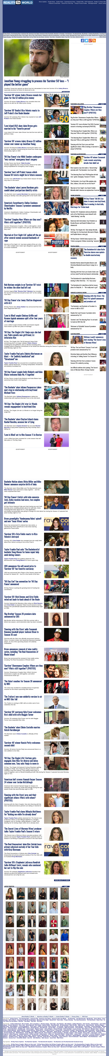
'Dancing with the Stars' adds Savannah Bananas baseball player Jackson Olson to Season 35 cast (21, 632)
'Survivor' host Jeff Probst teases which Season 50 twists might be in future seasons (23, 173)
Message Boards (92, 3)
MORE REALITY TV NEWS (62, 880)
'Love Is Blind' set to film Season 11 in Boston (23, 434)
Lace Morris (85, 1034)
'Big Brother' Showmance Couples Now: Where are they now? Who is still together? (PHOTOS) (85, 118)
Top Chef (67, 37)
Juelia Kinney (43, 1034)
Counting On (103, 33)
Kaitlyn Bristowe (77, 1023)
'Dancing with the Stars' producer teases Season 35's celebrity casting (83, 362)
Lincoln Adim (52, 1027)
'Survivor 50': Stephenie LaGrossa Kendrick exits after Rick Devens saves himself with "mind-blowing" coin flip (83, 214)
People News (51, 1)
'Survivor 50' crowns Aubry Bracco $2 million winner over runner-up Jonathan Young (22, 142)
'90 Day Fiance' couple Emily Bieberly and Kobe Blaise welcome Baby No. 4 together (23, 373)
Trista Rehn (87, 1026)
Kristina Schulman (57, 1032)
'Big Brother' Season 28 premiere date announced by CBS (20, 615)
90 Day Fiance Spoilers (17, 1041)
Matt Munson (45, 1035)
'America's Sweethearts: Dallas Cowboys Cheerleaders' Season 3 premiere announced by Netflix (22, 206)
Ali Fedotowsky (64, 1025)
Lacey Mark (61, 1035)
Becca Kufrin (25, 1023)
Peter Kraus (65, 1031)
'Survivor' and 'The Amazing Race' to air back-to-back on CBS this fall (84, 320)
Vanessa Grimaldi (90, 1030)
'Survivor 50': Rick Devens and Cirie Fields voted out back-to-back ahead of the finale (22, 598)
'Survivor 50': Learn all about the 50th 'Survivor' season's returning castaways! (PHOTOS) (85, 125)
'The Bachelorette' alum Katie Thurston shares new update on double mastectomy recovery (88, 253)
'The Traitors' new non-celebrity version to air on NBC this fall (23, 698)
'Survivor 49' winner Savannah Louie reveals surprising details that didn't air (94, 160)
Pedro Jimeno (32, 343)
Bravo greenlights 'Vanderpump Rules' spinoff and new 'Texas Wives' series (22, 520)
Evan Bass (43, 1031)
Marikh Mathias (21, 1030)
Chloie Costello (21, 734)
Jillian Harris (81, 1025)
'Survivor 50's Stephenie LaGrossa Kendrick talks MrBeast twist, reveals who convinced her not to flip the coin (22, 865)
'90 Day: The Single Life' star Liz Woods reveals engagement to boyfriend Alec (20, 405)
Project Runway (7, 37)
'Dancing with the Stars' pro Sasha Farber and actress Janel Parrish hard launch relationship (84, 273)
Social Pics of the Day (67, 3)
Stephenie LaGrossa (25, 871)
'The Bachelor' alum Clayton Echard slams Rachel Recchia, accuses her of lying (21, 420)
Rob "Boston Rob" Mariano (23, 291)
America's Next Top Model (46, 33)
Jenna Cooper (30, 1029)
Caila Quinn (94, 1032)
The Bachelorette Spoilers (45, 1041)
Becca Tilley (86, 1032)
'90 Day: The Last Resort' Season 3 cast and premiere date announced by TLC (84, 348)
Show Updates (43, 1)
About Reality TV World (28, 1016)
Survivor (47, 37)
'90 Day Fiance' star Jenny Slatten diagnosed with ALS (22, 301)
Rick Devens (38, 603)
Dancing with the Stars (16, 35)
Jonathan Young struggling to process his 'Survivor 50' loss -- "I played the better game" (36, 82)
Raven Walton (83, 1036)
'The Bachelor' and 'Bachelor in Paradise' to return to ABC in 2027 (84, 307)
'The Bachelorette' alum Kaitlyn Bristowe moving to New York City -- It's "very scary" (83, 279)
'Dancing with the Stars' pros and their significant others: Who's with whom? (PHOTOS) (20, 798)
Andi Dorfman (95, 1023)
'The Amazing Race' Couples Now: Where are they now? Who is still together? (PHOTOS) (84, 132)
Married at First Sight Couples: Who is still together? (75, 1046)
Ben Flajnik (38, 1025)
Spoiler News (59, 1)
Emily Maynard (30, 1025)
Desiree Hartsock (13, 1025)
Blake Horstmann (69, 1027)
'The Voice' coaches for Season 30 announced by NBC (23, 682)
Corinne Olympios (95, 1034)
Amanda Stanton (23, 1034)
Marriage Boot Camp (75, 35)
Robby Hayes (32, 1036)
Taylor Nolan (12, 1035)
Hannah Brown (35, 1027)
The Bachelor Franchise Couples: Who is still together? (57, 1045)
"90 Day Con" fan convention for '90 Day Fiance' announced (21, 583)
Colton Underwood (15, 1023)
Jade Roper (50, 1031)
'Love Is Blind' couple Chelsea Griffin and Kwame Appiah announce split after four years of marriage (23, 318)
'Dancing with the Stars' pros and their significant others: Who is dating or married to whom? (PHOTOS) (85, 146)
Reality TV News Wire (100, 1)
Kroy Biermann (17, 856)
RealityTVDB (80, 1)
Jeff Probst (16, 179)
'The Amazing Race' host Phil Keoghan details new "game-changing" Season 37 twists (84, 175)
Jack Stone (68, 1035)
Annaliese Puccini (49, 1030)
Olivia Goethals (67, 1029)
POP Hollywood (89, 1)
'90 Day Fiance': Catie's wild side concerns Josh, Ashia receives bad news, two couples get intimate (22, 500)
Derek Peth (20, 1035)
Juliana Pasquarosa (23, 396)
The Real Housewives (17, 37)
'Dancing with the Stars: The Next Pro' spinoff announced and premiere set (94, 298)
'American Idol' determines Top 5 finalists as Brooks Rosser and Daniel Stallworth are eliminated (84, 223)
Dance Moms (6, 35)
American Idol (24, 33)
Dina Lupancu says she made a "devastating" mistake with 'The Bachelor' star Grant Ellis (84, 169)
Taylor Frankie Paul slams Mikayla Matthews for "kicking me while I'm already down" (22, 813)
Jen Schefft (60, 1026)
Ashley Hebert (46, 1025)
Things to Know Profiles (80, 3)
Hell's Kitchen (38, 35)
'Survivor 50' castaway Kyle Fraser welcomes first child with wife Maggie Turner (22, 713)
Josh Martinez (37, 1037)
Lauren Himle (78, 1034)
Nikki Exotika (25, 163)
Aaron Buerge (79, 1026)
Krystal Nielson (31, 1030)
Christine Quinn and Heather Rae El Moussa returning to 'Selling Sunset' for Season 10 (84, 355)
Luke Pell (39, 1036)
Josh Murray (73, 1031)
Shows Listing (102, 3)
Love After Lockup (64, 35)
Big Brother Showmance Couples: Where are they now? (44, 1046)
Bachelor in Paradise (59, 33)
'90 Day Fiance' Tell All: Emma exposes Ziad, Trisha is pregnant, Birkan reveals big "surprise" (85, 240)
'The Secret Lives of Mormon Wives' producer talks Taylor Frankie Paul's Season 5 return (23, 830)
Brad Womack (55, 1025)
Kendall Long (21, 1029)
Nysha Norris (39, 1030)
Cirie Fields (16, 540)
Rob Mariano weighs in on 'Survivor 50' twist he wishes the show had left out (22, 286)
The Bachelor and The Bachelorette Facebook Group (68, 1041)
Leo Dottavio (60, 1027)
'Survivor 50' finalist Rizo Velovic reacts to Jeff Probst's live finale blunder (21, 112)
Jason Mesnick (90, 1025)
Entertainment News (70, 1)
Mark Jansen (45, 1037)
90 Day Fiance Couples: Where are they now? (23, 1044)
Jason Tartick (88, 1027)
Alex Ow (29, 1037)
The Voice (73, 37)
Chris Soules (86, 1023)
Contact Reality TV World (62, 1016)
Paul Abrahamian (93, 1036)
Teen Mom (52, 37)
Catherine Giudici (101, 1031)
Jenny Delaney (48, 1029)
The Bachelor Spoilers (31, 1041)
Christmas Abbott (21, 1037)
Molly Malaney (20, 1032)
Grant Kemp (55, 1036)
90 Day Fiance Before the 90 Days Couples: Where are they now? (55, 1044)
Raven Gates (27, 1035)
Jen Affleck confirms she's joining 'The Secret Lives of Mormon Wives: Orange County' (84, 368)
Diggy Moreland (23, 1036)
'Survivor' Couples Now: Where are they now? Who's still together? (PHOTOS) (22, 221)
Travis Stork (33, 1026)
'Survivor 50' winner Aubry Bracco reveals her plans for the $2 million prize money (23, 96)
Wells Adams (16, 1031)
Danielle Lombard (69, 1032)
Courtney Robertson (9, 1032)
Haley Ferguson (13, 1034)
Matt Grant (6, 1026)
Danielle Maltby (25, 1031)
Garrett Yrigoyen (97, 1027)
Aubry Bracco (63, 88)
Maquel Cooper (39, 1029)
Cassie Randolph (96, 1026)
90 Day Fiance (6, 33)
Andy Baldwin (14, 1026)
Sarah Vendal (53, 1035)
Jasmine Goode (36, 1035)
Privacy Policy (75, 1016)
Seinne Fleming (58, 1029)
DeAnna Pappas (99, 1025)
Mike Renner (8, 490)
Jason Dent (53, 1037)
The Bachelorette (77, 33)
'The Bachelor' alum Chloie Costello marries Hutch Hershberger (22, 728)
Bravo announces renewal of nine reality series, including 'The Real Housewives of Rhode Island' (21, 652)
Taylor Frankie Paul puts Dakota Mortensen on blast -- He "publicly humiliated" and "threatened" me (23, 356)
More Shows (103, 36)
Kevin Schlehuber (74, 1036)
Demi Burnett (43, 1027)
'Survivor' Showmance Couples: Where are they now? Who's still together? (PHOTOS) (23, 667)
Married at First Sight (86, 35)
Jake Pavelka (73, 1025)
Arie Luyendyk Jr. (35, 1023)
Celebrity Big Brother (93, 33)
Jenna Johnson (63, 1036)
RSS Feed (85, 1016)
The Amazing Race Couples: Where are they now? (88, 1044)
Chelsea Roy (58, 1030)
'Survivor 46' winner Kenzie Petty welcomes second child (22, 744)
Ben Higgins (68, 1023)
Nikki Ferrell (91, 1031)
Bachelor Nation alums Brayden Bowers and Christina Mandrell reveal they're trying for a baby (84, 265)
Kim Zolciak (32, 853)
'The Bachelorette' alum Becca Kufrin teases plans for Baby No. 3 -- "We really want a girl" (84, 286)
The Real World (91, 1020)
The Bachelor (68, 33)
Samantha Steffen (60, 1034)
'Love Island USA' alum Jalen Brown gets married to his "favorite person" (20, 127)
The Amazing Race (16, 33)
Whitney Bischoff (82, 1031)
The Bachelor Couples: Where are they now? (86, 1045)
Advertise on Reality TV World (45, 1016)
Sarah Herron (47, 1036)
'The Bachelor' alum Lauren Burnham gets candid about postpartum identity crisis (21, 189)
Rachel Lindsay (45, 1023)
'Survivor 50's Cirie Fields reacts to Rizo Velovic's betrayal (20, 535)
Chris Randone (79, 1027)
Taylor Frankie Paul (10, 363)
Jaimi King (85, 1035)
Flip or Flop (31, 35)
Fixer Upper (25, 35)
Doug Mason (20, 560)
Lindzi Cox (51, 1034)
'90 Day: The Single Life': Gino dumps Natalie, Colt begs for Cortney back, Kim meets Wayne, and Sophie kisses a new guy (85, 232)
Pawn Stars (60, 1020)
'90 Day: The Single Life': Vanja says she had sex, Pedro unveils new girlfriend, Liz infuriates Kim (22, 335)
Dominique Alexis (94, 1035)
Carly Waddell (35, 1031)
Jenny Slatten (21, 307)
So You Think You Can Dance (36, 37)
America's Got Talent (34, 33)
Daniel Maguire (77, 1035)
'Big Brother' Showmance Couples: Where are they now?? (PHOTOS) (93, 110)
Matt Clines (60, 1037)
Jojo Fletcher (60, 1023)
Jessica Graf (12, 1037)
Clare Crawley (78, 1032)
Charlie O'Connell (42, 1026)
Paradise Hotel (102, 35)
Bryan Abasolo (80, 1030)
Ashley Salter (69, 1034)
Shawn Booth (57, 1031)
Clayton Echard (21, 426)
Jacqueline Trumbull (69, 1030)
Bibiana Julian (95, 1029)
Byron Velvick (52, 1026)
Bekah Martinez (12, 1030)
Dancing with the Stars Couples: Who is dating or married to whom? (22, 1045)
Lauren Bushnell (7, 1031)
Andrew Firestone (69, 1026)
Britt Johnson (86, 1029)
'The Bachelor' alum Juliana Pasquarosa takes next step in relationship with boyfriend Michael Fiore (22, 390)
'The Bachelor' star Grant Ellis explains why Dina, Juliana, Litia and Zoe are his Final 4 (83, 182)
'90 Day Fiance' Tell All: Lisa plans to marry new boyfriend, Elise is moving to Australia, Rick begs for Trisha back (88, 202)
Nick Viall (53, 1023)
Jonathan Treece (13, 1036)
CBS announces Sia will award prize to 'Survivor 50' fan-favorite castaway (20, 567)
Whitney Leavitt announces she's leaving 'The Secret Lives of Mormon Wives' (95, 340)
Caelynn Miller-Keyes (24, 1027)
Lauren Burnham (22, 194)
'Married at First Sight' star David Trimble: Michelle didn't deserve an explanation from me (85, 189)
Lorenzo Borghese (24, 1026)
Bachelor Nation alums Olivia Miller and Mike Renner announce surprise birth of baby (22, 483)
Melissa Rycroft (39, 1032)
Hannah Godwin (12, 1027)
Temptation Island (60, 37)
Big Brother (85, 33)
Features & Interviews (54, 3)
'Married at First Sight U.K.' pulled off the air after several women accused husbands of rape (22, 238)
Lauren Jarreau (77, 1029)
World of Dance (80, 37)
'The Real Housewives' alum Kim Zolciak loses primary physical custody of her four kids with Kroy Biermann (23, 847)
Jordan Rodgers (100, 1030)
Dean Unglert (47, 1032)
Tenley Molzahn (29, 1032)
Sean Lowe (22, 1025)
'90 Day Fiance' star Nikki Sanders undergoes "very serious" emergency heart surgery (23, 158)
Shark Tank (26, 37)
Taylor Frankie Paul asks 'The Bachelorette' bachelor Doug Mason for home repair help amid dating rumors (22, 552)
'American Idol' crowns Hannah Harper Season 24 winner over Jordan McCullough (23, 781)
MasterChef (95, 35)
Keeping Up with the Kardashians (51, 35)
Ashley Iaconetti (33, 1034)
